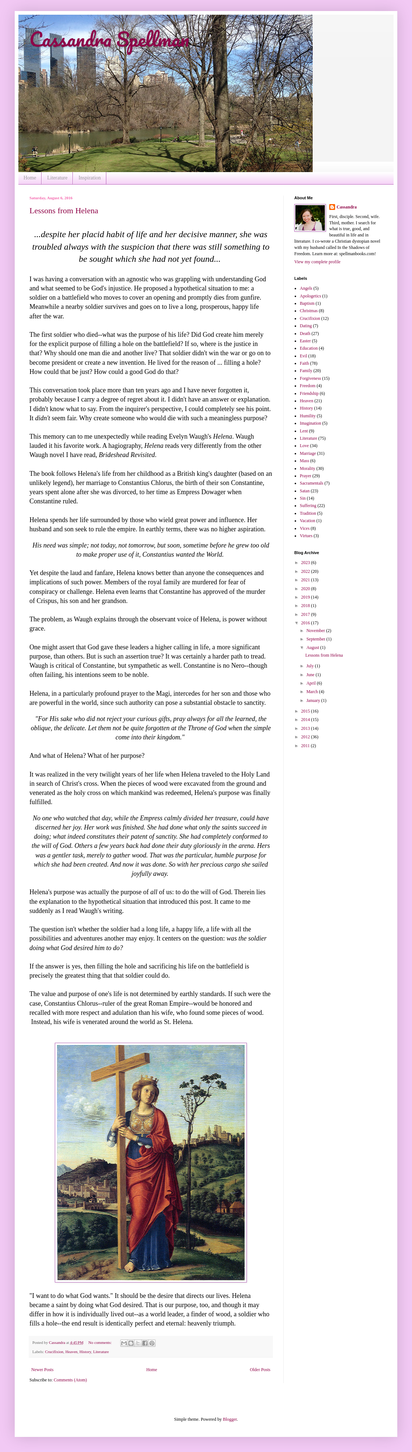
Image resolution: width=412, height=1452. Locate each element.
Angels (306, 288)
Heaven (71, 1351)
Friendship (309, 393)
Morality (307, 468)
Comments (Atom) (70, 1380)
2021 (306, 579)
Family (306, 370)
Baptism (307, 303)
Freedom (308, 385)
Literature (57, 178)
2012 (306, 736)
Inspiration (89, 178)
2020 (306, 588)
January (313, 700)
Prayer (305, 475)
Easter (305, 340)
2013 (306, 728)
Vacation (307, 520)
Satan (305, 490)
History (85, 1351)
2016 (306, 622)
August (313, 647)
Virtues (306, 535)
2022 (306, 571)
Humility (308, 415)
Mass (304, 460)
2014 (306, 719)
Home (30, 178)
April (311, 683)
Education (309, 348)
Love (304, 445)
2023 (306, 562)
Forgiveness (310, 378)
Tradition (308, 513)
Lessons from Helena (63, 210)
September (316, 639)
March (312, 691)
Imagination (310, 423)
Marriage (308, 453)
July (310, 665)
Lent (304, 431)
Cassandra (347, 207)
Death (305, 333)
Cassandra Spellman (109, 39)
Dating (306, 325)
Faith (304, 363)
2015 (306, 711)
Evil (303, 355)
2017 (306, 614)
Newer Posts (42, 1369)
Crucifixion (54, 1351)
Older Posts (260, 1369)
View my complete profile (317, 261)
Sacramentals (311, 483)
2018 (306, 605)
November (316, 630)
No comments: (100, 1342)
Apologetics (310, 296)
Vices (305, 528)
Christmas (309, 310)
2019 (306, 597)
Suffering (308, 505)
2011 (306, 745)
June (311, 674)
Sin (303, 498)
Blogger (230, 1419)
